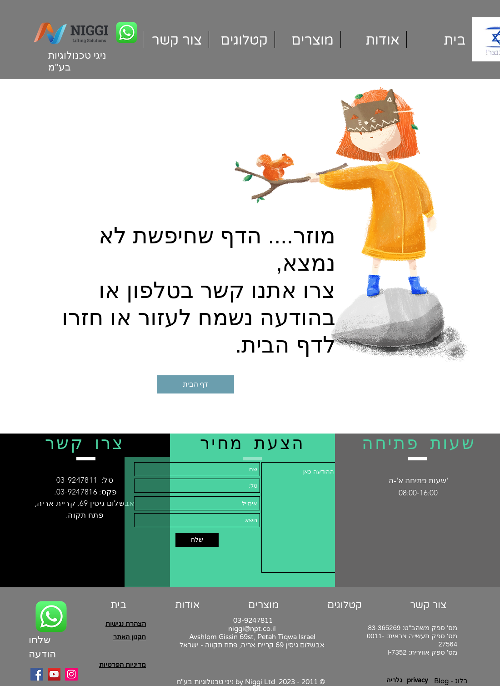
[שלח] (197, 540)
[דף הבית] (195, 384)
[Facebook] (36, 674)
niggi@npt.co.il (252, 629)
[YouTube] (54, 674)
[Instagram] (71, 674)
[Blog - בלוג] (450, 681)
